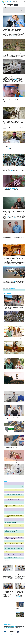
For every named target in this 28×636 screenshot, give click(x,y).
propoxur (14, 217)
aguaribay (5, 627)
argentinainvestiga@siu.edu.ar (11, 634)
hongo (15, 597)
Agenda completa (6, 560)
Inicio (4, 288)
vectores (5, 32)
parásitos (23, 626)
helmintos (14, 281)
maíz (17, 80)
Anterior (7, 288)
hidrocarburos (7, 283)
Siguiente (11, 288)
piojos (9, 148)
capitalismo (17, 626)
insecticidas (9, 626)
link (8, 483)
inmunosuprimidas (17, 596)
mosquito (8, 34)
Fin (13, 288)
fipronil (8, 216)
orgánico (11, 81)
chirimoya (15, 79)
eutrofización (18, 627)
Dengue (21, 577)
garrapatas (13, 35)
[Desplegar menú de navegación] (25, 1)
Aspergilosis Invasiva (18, 593)
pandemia (20, 170)
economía (12, 170)
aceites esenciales (6, 626)
